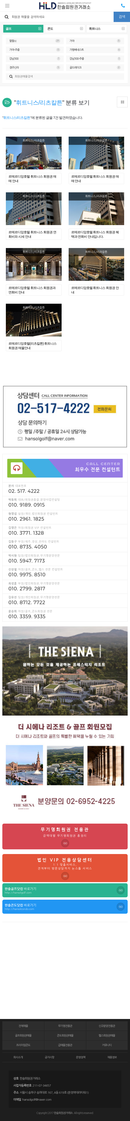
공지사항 (49, 1057)
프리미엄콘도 (23, 1045)
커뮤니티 (106, 1045)
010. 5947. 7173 (26, 561)
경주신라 (34, 67)
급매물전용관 (65, 1045)
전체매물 (23, 1026)
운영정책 (80, 1057)
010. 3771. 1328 (26, 533)
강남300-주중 (95, 58)
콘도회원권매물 (65, 1035)
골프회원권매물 (23, 1035)
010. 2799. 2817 (26, 589)
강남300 (34, 58)
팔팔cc (34, 41)
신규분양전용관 (107, 1026)
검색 (122, 16)
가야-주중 (34, 49)
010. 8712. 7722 (26, 602)
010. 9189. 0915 (26, 505)
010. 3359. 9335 (27, 616)
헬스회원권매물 (107, 1035)
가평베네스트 (95, 49)
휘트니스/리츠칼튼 (34, 140)
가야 (95, 41)
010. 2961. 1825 (26, 519)
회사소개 (18, 1057)
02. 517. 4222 (24, 491)
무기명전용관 (65, 1026)
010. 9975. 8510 (27, 574)
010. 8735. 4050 (27, 547)
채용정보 (112, 1057)
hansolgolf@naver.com (36, 1099)
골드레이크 (95, 67)
